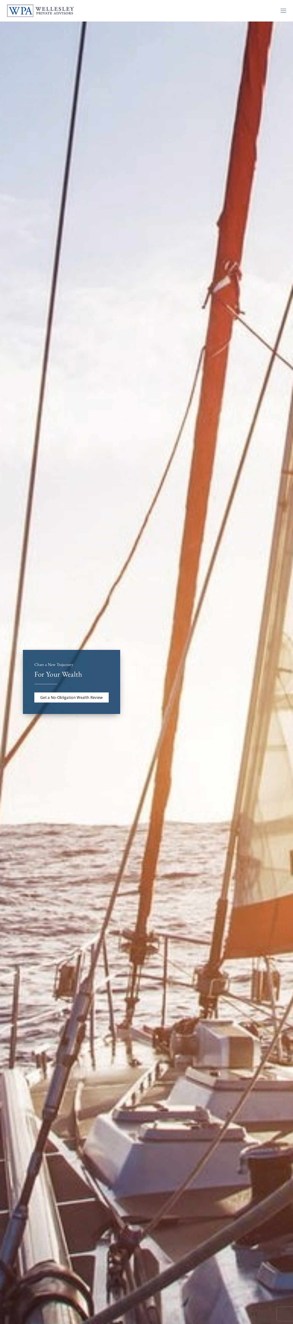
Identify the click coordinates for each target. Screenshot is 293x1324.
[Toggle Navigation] (283, 11)
